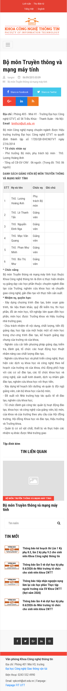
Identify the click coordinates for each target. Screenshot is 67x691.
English (41, 9)
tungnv (11, 77)
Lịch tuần (27, 3)
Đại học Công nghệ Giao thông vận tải (26, 668)
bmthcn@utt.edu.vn (23, 123)
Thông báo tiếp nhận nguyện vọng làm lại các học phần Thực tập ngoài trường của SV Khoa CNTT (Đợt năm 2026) (43, 587)
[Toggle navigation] (8, 44)
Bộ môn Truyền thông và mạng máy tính (27, 81)
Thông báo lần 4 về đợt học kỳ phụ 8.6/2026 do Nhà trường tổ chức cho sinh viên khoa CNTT (43, 605)
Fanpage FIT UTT (15, 685)
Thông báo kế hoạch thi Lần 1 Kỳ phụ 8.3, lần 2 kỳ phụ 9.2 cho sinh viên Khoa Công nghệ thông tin (42, 552)
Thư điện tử (39, 3)
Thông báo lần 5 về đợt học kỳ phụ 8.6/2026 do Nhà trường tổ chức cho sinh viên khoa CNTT (43, 568)
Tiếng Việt (29, 9)
